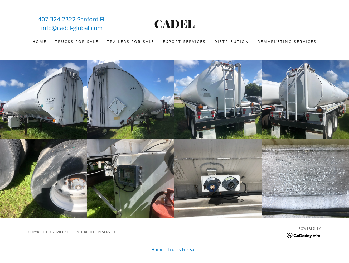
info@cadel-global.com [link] (72, 28)
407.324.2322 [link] (57, 19)
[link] (174, 27)
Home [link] (39, 41)
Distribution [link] (231, 41)
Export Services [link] (184, 41)
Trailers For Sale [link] (130, 41)
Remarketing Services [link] (287, 41)
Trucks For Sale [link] (77, 41)
